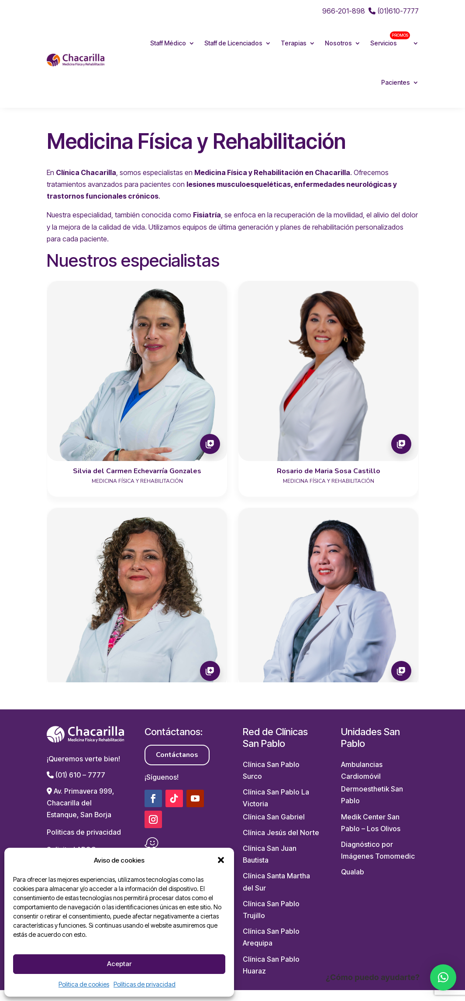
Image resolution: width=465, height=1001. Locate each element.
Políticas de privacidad (145, 984)
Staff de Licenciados (233, 43)
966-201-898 (343, 11)
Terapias (294, 43)
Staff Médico (168, 43)
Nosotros (338, 43)
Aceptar (119, 964)
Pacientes (395, 82)
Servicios (390, 39)
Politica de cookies (84, 984)
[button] (221, 860)
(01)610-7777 (394, 11)
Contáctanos (177, 755)
